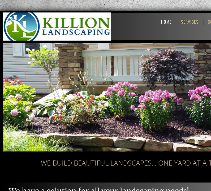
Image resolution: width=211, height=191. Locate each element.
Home (166, 22)
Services (190, 22)
